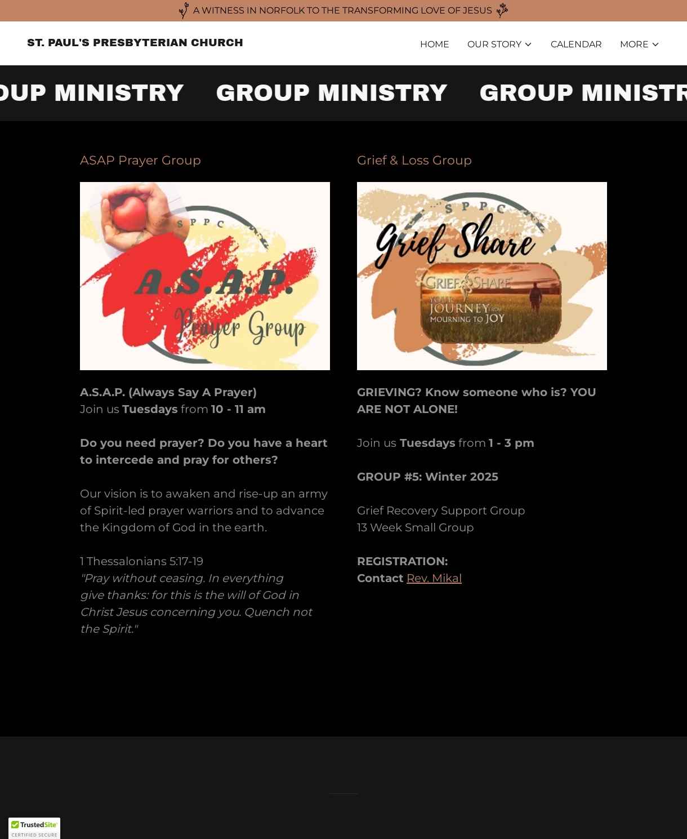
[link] (135, 43)
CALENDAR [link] (576, 44)
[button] (500, 44)
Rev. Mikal (434, 578)
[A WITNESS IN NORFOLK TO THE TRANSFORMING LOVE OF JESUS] (343, 10)
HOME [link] (434, 44)
